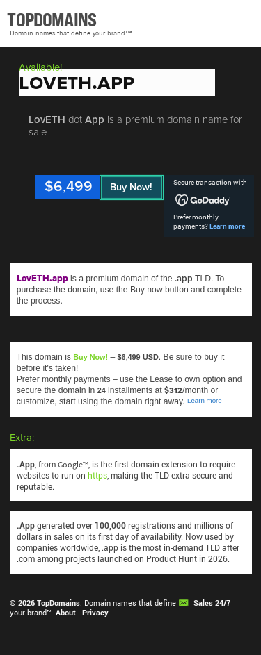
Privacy (95, 612)
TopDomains (58, 603)
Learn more (227, 226)
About (66, 612)
